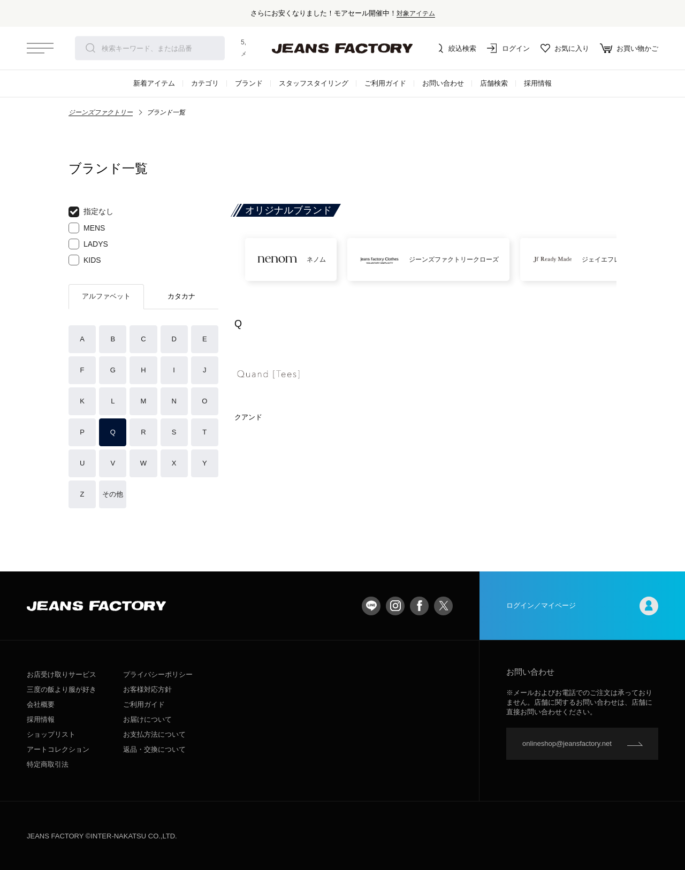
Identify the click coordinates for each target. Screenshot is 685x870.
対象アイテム (416, 13)
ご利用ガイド (385, 83)
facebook (419, 606)
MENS (86, 228)
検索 (90, 48)
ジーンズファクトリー (100, 112)
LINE (371, 606)
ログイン (508, 48)
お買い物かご (629, 48)
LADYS (88, 244)
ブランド (249, 83)
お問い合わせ (443, 83)
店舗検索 (494, 83)
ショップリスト (51, 734)
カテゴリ (205, 83)
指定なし (90, 212)
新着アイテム (154, 83)
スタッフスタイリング (313, 83)
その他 (112, 494)
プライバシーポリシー (158, 674)
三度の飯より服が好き (61, 689)
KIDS (84, 260)
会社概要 (41, 704)
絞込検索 (454, 48)
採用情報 (538, 83)
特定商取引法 (47, 764)
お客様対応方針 (147, 689)
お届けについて (147, 719)
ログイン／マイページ (582, 606)
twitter (443, 606)
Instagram (395, 606)
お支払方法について (154, 734)
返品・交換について (154, 749)
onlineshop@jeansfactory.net (567, 743)
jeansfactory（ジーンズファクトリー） (342, 48)
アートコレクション (58, 749)
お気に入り (565, 48)
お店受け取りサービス (61, 674)
